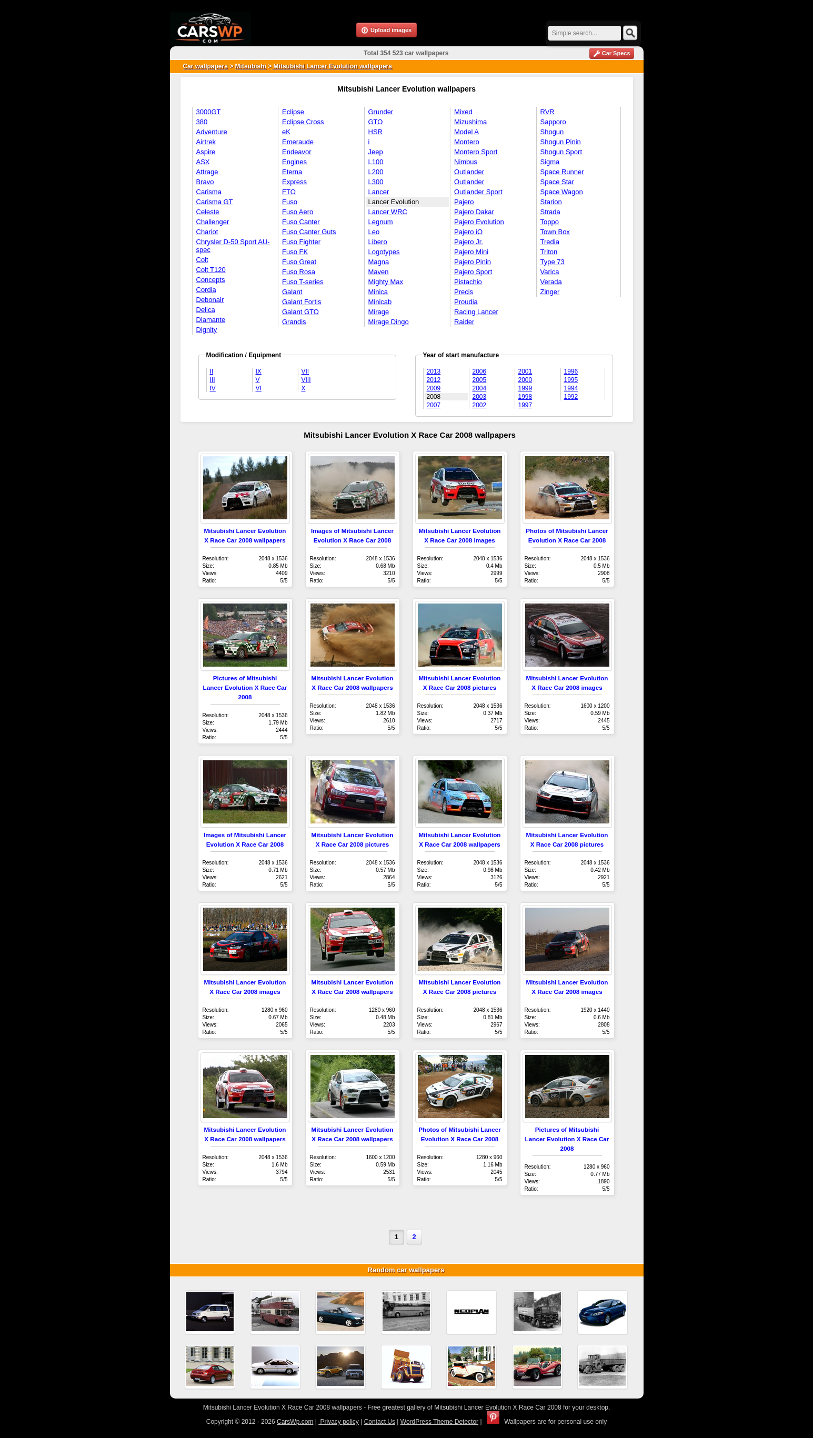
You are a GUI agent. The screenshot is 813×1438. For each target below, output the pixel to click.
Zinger (550, 292)
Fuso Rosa (298, 272)
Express (294, 182)
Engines (294, 162)
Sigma (550, 162)
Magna (378, 262)
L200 (376, 172)
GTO (375, 122)
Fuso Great (299, 262)
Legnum (380, 222)
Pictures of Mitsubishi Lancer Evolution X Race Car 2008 (245, 687)
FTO (289, 192)
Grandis (294, 322)
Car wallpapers (205, 66)
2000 (525, 380)
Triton (549, 252)
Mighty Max (385, 282)
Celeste (207, 212)
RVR (547, 112)
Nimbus (465, 162)
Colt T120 (211, 270)
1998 (525, 396)
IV (213, 388)
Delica (205, 310)
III (212, 380)
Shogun (552, 132)
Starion (551, 202)
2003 (480, 396)
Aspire (206, 152)
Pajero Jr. (468, 242)
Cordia (206, 290)
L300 (376, 182)
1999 (525, 388)
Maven (378, 272)
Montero (466, 142)
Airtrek (206, 142)
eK (286, 132)
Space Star (557, 182)
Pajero (464, 202)
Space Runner (562, 172)
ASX (203, 162)
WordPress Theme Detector (439, 1421)
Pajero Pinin (472, 262)
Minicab (380, 302)
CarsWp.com (295, 1421)
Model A (466, 132)
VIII (306, 380)
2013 (434, 371)
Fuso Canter (301, 222)
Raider (464, 322)
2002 (480, 405)
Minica (378, 292)
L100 (376, 162)
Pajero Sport (473, 272)
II (212, 371)
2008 (434, 396)
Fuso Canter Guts (309, 232)
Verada (551, 282)
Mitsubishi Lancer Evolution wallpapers (332, 66)
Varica (549, 272)
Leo (374, 232)
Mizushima (470, 122)
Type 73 (552, 262)
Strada (550, 212)
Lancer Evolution (393, 202)
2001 (525, 371)
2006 (480, 371)
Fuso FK (295, 252)
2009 (434, 388)
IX (259, 371)
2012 (434, 380)
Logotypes (384, 252)
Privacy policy (338, 1421)
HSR (375, 132)
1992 (571, 396)
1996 (571, 371)
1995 (571, 380)
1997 (525, 405)
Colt (202, 260)
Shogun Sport (561, 152)
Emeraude (298, 142)
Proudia (466, 302)
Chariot (207, 232)
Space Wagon (561, 192)
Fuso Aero (297, 212)
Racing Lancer (476, 312)
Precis (463, 292)
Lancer (378, 192)
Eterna (292, 172)
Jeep (375, 152)
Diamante (211, 320)
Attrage (207, 172)
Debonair (210, 300)
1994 (571, 388)
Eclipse (293, 112)
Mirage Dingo (388, 322)
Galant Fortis (301, 302)
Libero (377, 242)
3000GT (208, 112)
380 (202, 122)
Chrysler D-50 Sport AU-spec (233, 246)
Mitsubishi (250, 66)
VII (305, 371)
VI (259, 388)
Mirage (378, 312)
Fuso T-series (303, 282)
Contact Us (379, 1421)
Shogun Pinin (560, 142)
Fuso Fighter (301, 242)
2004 (480, 388)
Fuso (289, 202)
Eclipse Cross (303, 122)
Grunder (381, 112)
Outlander (469, 172)
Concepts (210, 280)
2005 (480, 380)
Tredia (549, 242)
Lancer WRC (387, 212)
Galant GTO (300, 312)
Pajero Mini (471, 252)
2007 (434, 405)
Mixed (463, 112)
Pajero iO (468, 232)
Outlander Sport (478, 192)
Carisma (209, 192)
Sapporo (553, 122)
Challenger (212, 222)
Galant (292, 292)
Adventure (211, 132)
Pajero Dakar (474, 212)
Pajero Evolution (479, 222)
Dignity (206, 330)
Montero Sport (475, 152)
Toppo (549, 222)
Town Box (555, 232)
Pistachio (468, 282)
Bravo (205, 182)
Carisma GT (214, 202)
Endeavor (297, 152)
